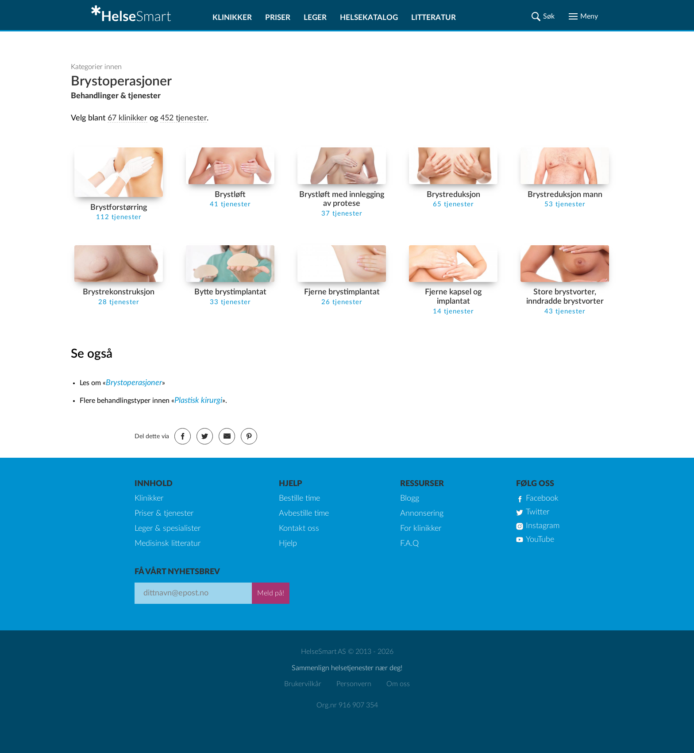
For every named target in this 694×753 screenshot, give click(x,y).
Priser (277, 17)
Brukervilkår (302, 683)
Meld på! (270, 593)
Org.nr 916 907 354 (347, 705)
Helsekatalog (369, 17)
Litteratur (433, 17)
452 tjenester (183, 118)
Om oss (398, 683)
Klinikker (232, 17)
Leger (315, 17)
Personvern (353, 683)
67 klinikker (127, 118)
